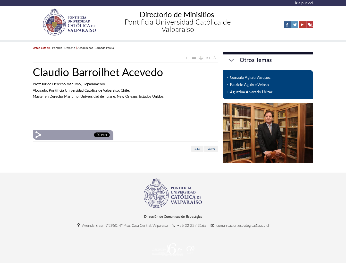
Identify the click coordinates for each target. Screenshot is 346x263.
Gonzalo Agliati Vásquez (250, 77)
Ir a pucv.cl (304, 3)
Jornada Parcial (105, 48)
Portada (57, 48)
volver (211, 148)
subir (197, 148)
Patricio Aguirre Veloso (249, 84)
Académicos (85, 48)
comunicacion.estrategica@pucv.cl (238, 225)
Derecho (69, 48)
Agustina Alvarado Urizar (251, 92)
